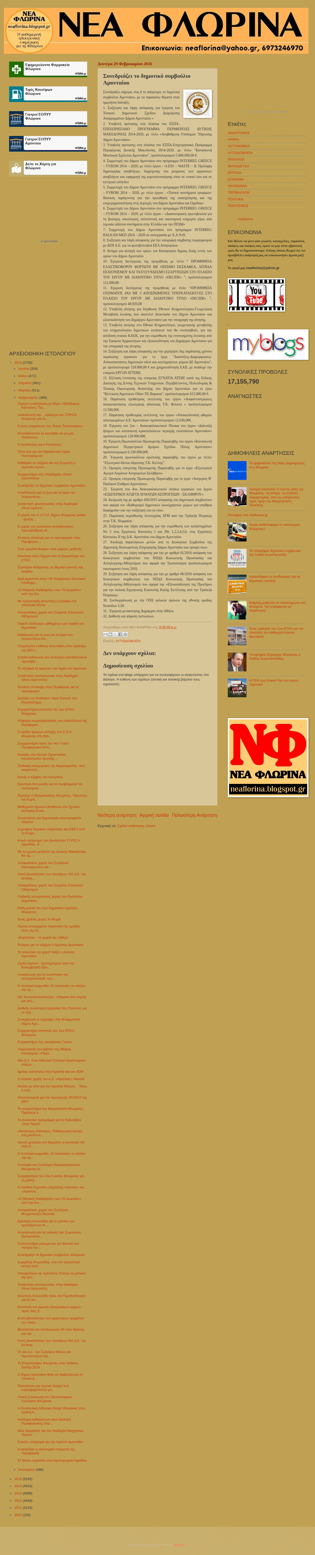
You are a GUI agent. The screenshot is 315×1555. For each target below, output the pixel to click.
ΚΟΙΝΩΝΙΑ (236, 179)
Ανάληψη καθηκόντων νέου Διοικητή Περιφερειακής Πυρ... (44, 1421)
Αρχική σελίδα (154, 815)
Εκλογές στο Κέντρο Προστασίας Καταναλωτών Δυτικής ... (41, 756)
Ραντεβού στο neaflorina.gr (248, 515)
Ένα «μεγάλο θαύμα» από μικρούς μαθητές (49, 549)
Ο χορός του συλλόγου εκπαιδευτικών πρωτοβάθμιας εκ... (45, 528)
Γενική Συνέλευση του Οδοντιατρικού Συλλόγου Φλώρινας (44, 1399)
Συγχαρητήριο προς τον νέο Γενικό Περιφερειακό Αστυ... (43, 745)
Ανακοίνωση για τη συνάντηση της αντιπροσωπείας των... (42, 976)
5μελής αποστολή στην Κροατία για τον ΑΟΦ (50, 1072)
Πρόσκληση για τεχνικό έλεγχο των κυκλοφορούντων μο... (43, 1388)
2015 (18, 1479)
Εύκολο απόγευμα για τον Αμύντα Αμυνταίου (50, 1442)
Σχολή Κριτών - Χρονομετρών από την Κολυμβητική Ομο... (45, 965)
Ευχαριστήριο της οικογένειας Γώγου (44, 1042)
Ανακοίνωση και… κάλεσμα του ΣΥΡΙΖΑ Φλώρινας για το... (46, 417)
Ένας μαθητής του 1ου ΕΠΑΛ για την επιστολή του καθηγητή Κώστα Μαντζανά (276, 633)
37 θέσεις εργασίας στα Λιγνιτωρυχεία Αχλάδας (52, 1460)
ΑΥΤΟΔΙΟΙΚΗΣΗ (128, 641)
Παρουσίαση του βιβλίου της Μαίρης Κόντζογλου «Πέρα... (44, 1051)
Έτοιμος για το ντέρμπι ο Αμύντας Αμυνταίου (50, 945)
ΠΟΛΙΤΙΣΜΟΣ (238, 206)
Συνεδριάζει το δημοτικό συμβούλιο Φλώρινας (51, 1255)
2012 (18, 1501)
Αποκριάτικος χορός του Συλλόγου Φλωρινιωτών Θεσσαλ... (42, 1212)
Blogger (179, 1545)
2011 (18, 1508)
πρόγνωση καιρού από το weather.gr (267, 112)
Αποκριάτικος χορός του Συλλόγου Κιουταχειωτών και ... (42, 865)
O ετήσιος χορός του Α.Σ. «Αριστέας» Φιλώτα (50, 1079)
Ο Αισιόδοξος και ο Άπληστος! (39, 444)
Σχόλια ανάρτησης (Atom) (136, 826)
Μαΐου (23, 376)
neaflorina (245, 219)
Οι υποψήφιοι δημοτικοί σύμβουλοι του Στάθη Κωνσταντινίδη (274, 553)
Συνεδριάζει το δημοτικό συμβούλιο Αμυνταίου (51, 485)
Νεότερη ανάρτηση (117, 815)
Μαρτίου (25, 390)
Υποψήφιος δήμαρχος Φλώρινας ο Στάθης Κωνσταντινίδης (274, 656)
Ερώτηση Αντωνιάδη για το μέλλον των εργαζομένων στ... (46, 1223)
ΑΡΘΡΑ (233, 139)
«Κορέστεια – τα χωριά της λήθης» (42, 937)
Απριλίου (25, 383)
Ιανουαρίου (27, 1469)
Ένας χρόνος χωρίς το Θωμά (38, 919)
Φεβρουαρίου (28, 398)
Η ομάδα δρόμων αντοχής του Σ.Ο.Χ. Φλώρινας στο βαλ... (45, 734)
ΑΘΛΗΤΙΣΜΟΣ (239, 133)
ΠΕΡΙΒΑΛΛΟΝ (238, 192)
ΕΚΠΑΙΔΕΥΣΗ (238, 166)
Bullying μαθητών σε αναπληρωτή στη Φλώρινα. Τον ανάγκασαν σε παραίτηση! (277, 607)
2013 (18, 1493)
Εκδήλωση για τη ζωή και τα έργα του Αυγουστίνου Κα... (45, 637)
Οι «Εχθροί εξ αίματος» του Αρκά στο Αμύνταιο (52, 668)
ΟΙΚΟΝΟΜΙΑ (237, 186)
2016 (18, 363)
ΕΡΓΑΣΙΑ (234, 173)
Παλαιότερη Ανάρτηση (194, 815)
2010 (18, 1515)
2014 (18, 1486)
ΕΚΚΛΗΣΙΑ (236, 159)
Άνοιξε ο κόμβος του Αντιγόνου (40, 777)
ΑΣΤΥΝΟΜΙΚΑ (239, 146)
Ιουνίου (24, 369)
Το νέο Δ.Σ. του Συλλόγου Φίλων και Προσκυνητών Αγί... (44, 1354)
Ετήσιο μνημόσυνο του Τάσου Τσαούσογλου (50, 426)
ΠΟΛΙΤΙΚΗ (236, 199)
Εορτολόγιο (49, 241)
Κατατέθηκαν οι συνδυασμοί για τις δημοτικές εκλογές (274, 578)
